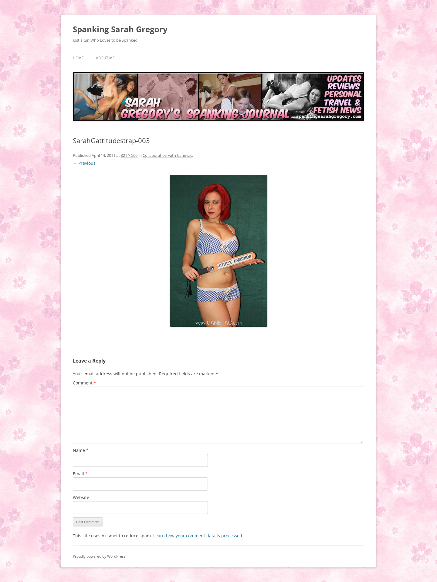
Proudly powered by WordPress (99, 556)
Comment (84, 383)
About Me (105, 57)
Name (81, 450)
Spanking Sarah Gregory (120, 29)
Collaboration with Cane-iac (167, 155)
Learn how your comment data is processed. (198, 536)
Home (78, 57)
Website (81, 497)
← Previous (84, 163)
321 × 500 (129, 155)
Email (80, 474)
